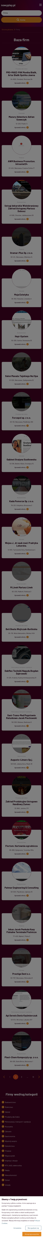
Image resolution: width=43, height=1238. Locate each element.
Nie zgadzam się (33, 1228)
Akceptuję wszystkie (32, 1234)
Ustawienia (17, 1228)
